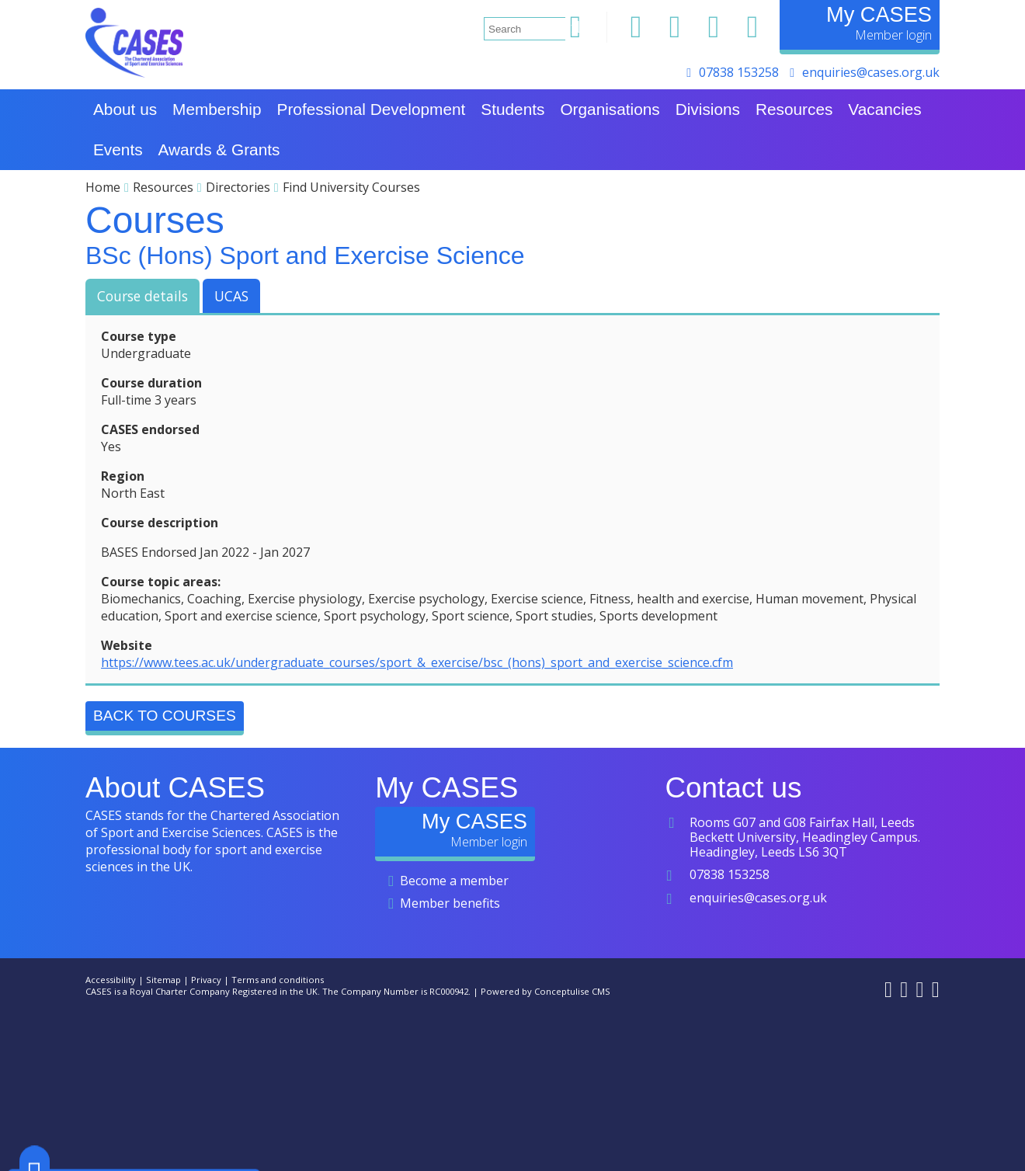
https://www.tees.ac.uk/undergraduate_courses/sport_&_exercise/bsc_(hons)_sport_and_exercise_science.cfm (417, 662)
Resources (163, 187)
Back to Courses (164, 715)
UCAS (231, 296)
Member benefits (450, 903)
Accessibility (110, 979)
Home (102, 187)
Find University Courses (351, 187)
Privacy (206, 979)
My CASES (879, 14)
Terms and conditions (277, 979)
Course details (142, 296)
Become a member (454, 880)
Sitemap (163, 979)
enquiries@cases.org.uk (871, 72)
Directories (238, 187)
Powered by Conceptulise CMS (545, 991)
